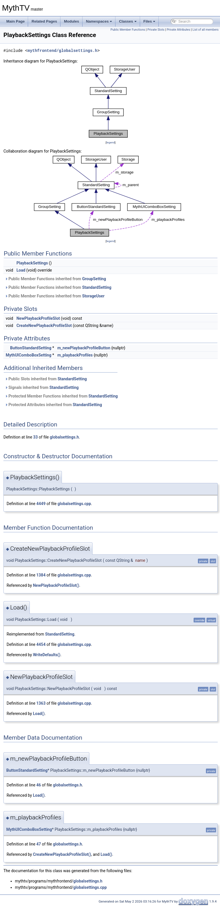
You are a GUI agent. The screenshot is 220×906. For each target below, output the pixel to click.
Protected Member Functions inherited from (61, 396)
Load (20, 270)
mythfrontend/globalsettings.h (62, 50)
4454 (41, 644)
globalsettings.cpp (74, 503)
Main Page (15, 21)
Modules (71, 21)
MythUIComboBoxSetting (28, 355)
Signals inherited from (42, 387)
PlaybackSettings (32, 263)
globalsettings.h (64, 437)
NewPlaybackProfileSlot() (56, 585)
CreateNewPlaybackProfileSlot (44, 325)
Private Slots (155, 30)
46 (38, 785)
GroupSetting (94, 278)
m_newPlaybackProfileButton (83, 348)
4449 (41, 503)
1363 (41, 703)
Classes (127, 21)
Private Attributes (178, 30)
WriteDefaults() (46, 654)
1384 (41, 575)
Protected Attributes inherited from (53, 404)
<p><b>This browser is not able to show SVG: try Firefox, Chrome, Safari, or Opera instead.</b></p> (110, 101)
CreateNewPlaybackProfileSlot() (62, 854)
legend (110, 142)
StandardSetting (96, 287)
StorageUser (93, 296)
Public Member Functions (128, 30)
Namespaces (99, 21)
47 (38, 844)
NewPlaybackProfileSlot (38, 318)
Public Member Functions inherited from (55, 278)
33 (35, 437)
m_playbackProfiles (75, 355)
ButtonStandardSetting (30, 348)
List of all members (205, 30)
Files (150, 21)
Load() (39, 713)
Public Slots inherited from (46, 379)
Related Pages (44, 21)
